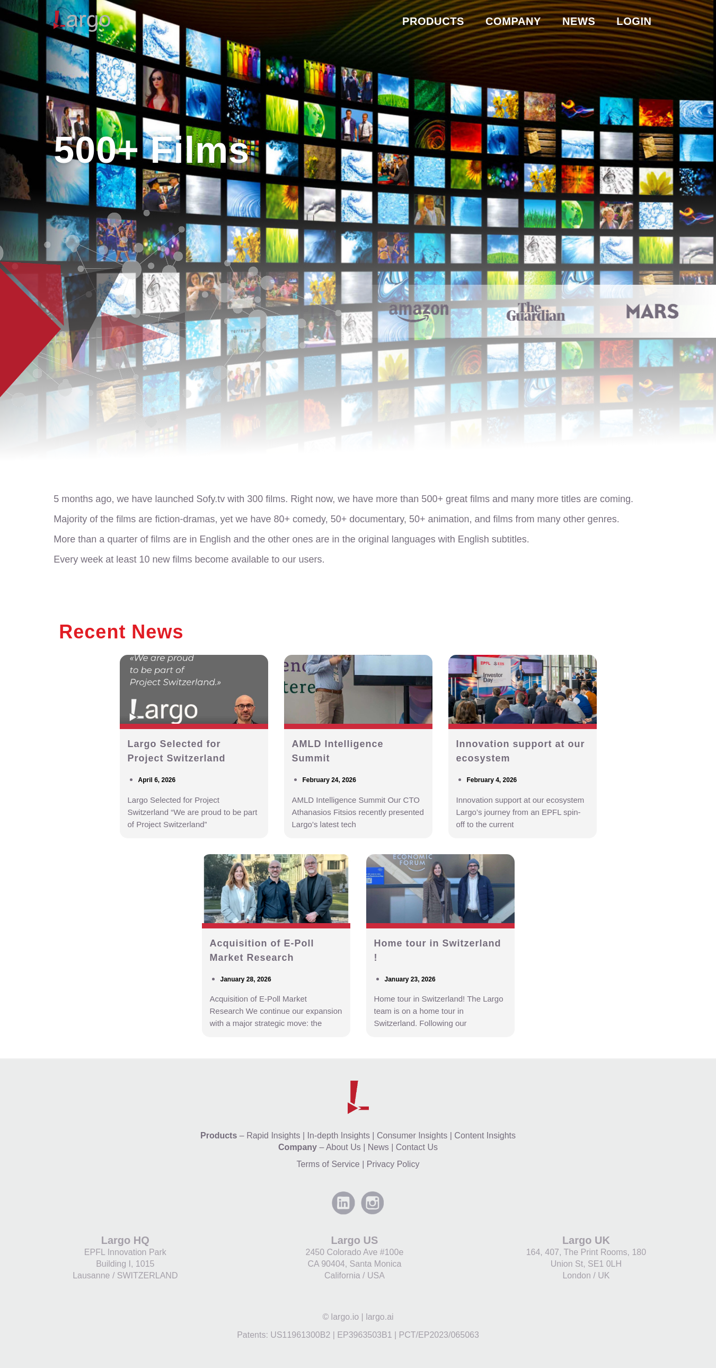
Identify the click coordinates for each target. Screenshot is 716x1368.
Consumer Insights (412, 1135)
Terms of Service (328, 1164)
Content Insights (485, 1135)
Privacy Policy (393, 1164)
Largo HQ (125, 1240)
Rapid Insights (273, 1135)
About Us (343, 1147)
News (378, 1147)
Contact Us (417, 1147)
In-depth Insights (338, 1135)
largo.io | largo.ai (362, 1316)
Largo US (354, 1240)
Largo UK (586, 1240)
